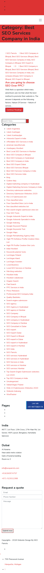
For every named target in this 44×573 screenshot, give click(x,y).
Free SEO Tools (12, 213)
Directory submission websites (19, 190)
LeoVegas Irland (13, 258)
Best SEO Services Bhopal (23, 56)
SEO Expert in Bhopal (21, 79)
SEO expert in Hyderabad (16, 342)
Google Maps (11, 232)
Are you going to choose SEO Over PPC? (20, 84)
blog (8, 177)
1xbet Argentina (13, 129)
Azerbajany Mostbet (14, 148)
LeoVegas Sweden (14, 261)
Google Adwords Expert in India (19, 216)
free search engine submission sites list (22, 209)
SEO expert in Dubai (14, 339)
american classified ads (15, 145)
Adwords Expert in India (16, 138)
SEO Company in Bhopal (16, 316)
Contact (9, 413)
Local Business (12, 265)
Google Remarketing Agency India (20, 235)
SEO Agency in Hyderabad (17, 307)
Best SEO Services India (16, 174)
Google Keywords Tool (15, 229)
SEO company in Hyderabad (17, 320)
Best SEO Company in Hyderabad (20, 158)
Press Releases (12, 290)
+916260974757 (9, 473)
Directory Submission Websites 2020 (21, 193)
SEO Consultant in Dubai (16, 326)
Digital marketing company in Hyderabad (22, 184)
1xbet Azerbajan (13, 132)
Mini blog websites (14, 271)
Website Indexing (13, 391)
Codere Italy (11, 180)
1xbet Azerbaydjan (14, 135)
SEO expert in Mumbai (15, 346)
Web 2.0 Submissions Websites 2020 (22, 388)
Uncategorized (12, 381)
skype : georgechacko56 (24, 10)
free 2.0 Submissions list (16, 197)
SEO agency (11, 303)
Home (8, 409)
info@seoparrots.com (23, 6)
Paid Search (11, 284)
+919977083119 (23, 1)
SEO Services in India (15, 362)
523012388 (10, 478)
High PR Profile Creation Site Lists (20, 245)
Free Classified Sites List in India (19, 203)
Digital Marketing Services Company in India (24, 187)
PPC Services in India (15, 287)
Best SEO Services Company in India (21, 171)
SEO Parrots (11, 53)
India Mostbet (12, 248)
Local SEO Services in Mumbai (18, 268)
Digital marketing (13, 416)
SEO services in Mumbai (16, 365)
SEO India (10, 349)
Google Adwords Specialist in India (20, 219)
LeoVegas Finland (13, 255)
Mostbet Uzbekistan (14, 278)
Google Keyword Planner (16, 226)
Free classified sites (14, 200)
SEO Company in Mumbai (16, 323)
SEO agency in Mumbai (15, 310)
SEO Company (12, 313)
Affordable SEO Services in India (19, 141)
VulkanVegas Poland (14, 384)
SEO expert (11, 329)
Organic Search (12, 281)
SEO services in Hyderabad (17, 358)
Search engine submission (16, 300)
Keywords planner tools (16, 252)
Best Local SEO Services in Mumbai (21, 151)
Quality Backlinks (13, 297)
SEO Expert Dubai (13, 333)
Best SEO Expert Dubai (16, 164)
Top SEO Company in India (17, 378)
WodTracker (11, 394)
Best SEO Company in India (17, 161)
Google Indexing (13, 222)
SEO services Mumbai (15, 368)
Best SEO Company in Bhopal (18, 154)
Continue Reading (14, 110)
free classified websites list (17, 206)
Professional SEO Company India (19, 294)
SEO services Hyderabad (16, 355)
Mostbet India (12, 274)
